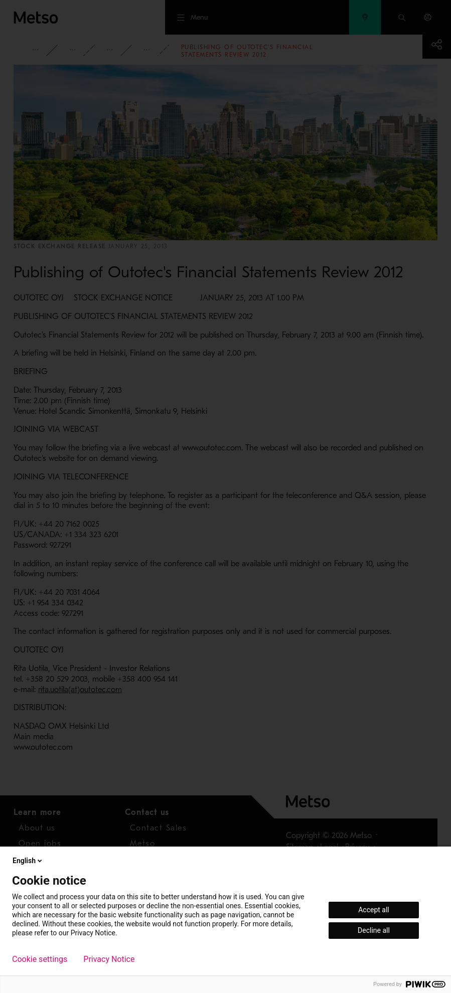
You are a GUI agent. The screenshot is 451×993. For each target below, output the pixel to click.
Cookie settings (39, 959)
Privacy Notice (108, 959)
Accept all (373, 910)
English (28, 861)
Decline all (374, 930)
